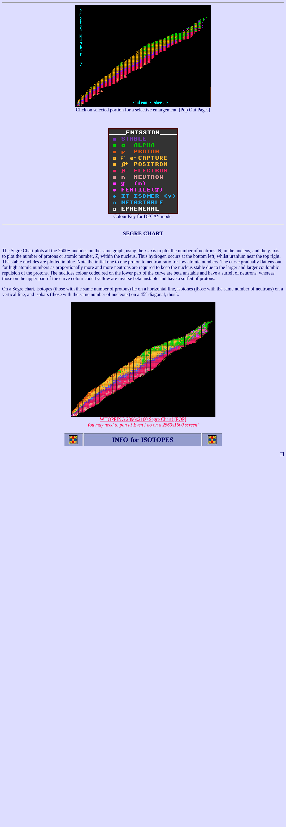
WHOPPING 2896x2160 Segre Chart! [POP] (143, 420)
